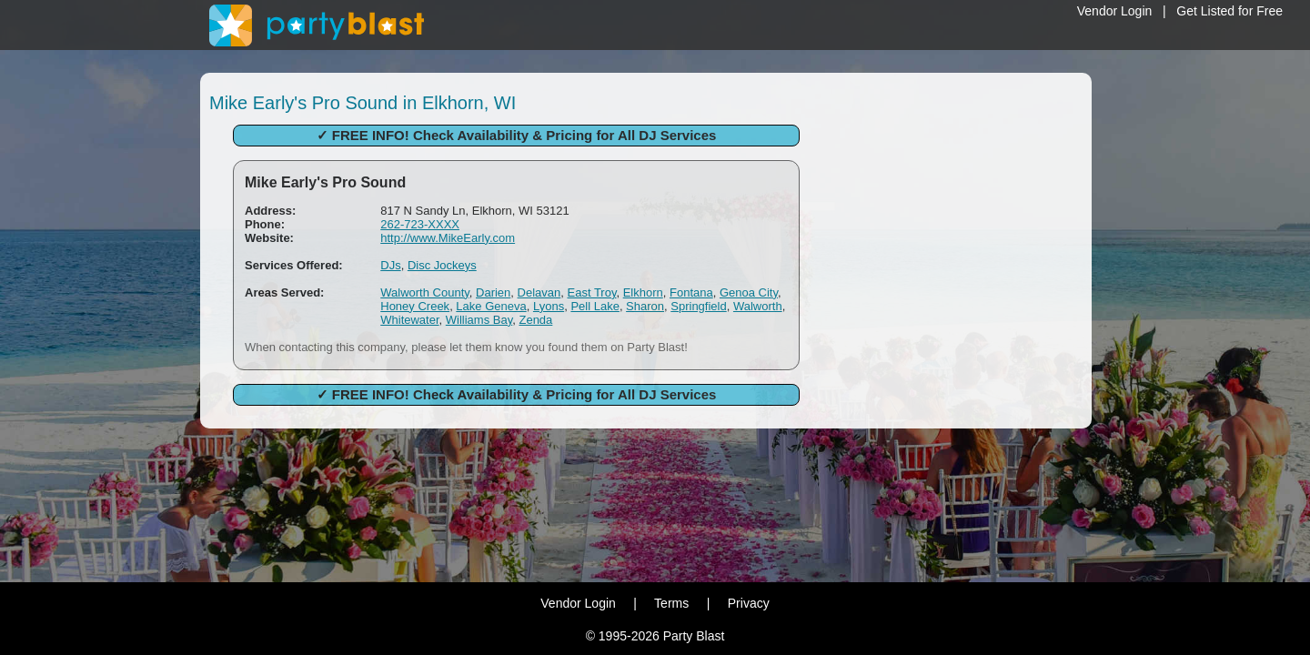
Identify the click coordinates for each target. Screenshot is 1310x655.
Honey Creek (414, 306)
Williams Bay (479, 320)
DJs (390, 265)
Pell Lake (594, 306)
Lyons (548, 306)
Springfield (698, 306)
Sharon (645, 306)
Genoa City (749, 292)
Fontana (691, 292)
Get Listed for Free (1229, 11)
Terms (671, 603)
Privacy (749, 603)
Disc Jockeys (442, 265)
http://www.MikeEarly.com (447, 238)
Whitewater (409, 320)
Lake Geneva (491, 306)
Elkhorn (643, 292)
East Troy (592, 292)
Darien (493, 292)
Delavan (539, 292)
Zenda (535, 320)
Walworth (757, 306)
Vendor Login (1115, 11)
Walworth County (424, 292)
